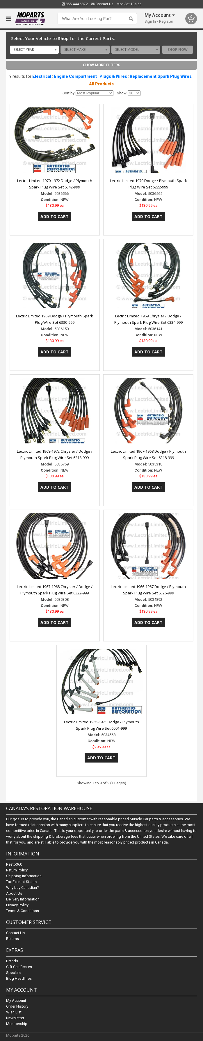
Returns (12, 939)
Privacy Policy (17, 905)
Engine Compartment (75, 76)
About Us (14, 893)
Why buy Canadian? (22, 888)
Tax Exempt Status (21, 882)
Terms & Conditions (22, 911)
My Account (16, 1000)
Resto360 (14, 864)
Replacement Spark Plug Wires (161, 76)
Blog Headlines (19, 978)
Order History (17, 1006)
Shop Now (178, 49)
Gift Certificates (19, 967)
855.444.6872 (75, 4)
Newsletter (15, 1018)
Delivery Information (23, 899)
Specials (13, 972)
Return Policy (17, 870)
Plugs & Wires (113, 76)
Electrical (41, 76)
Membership (16, 1024)
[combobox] (34, 50)
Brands (12, 961)
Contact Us (102, 4)
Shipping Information (24, 876)
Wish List (14, 1012)
